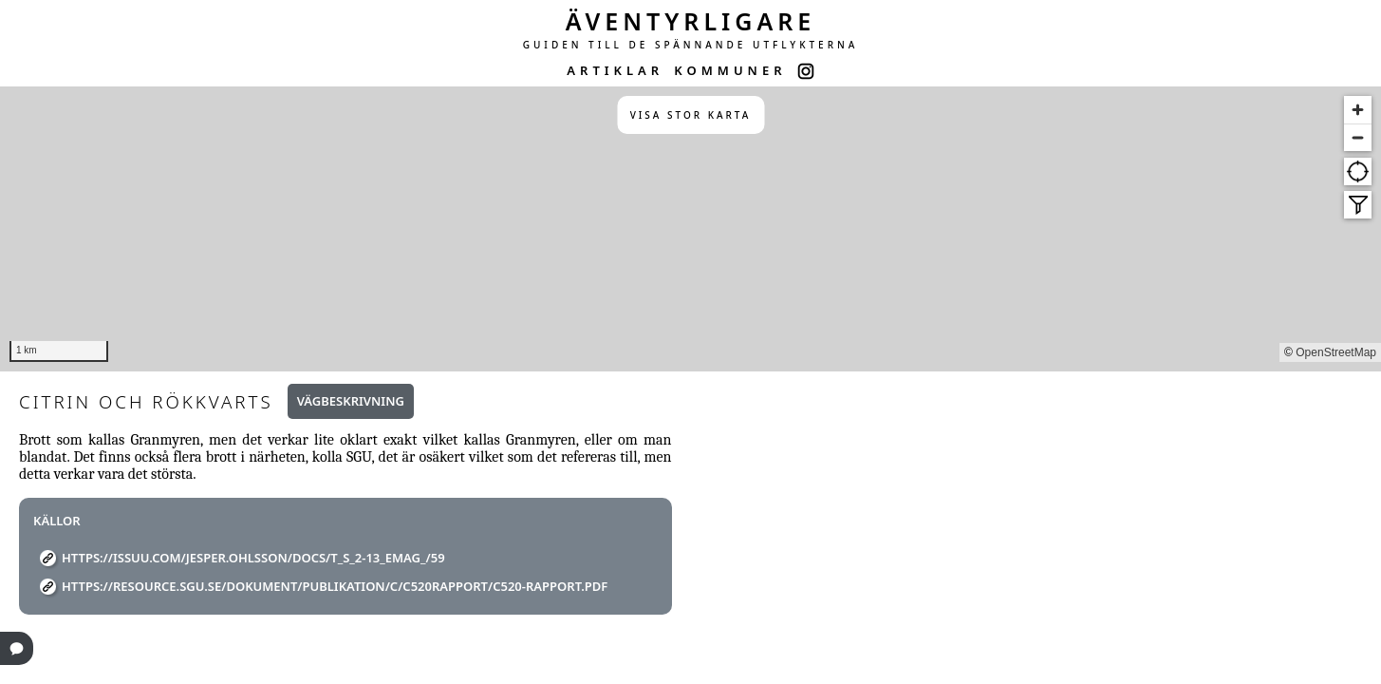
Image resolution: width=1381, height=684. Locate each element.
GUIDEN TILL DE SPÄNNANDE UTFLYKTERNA (691, 44)
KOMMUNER (730, 70)
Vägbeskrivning (350, 400)
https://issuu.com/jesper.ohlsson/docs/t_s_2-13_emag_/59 (253, 557)
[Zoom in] (1358, 110)
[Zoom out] (1358, 137)
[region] (690, 228)
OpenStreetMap (1336, 352)
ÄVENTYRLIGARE (691, 21)
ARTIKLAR (615, 70)
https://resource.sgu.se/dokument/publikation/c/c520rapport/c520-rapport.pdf (334, 586)
